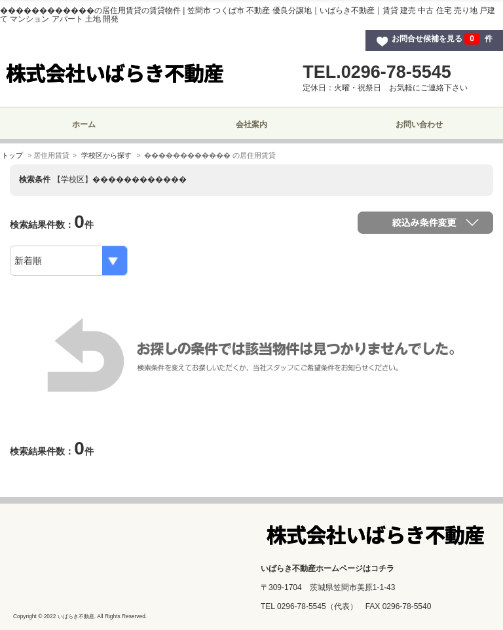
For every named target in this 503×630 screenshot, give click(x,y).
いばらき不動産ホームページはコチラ (327, 568)
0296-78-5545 (301, 606)
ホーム (84, 124)
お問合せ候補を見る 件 (442, 39)
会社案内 (251, 124)
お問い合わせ (419, 124)
